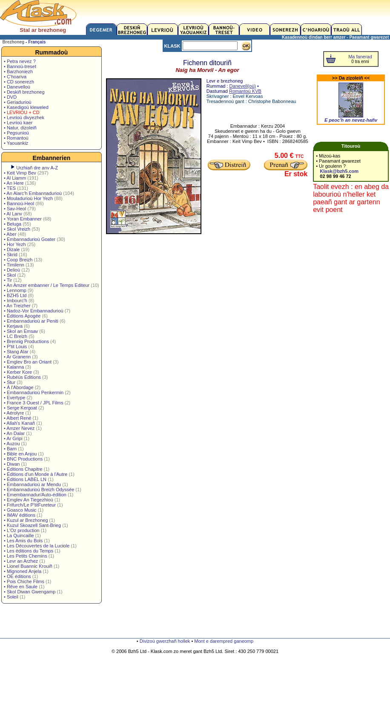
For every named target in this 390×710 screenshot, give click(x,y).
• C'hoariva (15, 76)
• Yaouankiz (16, 143)
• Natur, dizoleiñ (20, 127)
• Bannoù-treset (20, 66)
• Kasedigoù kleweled (26, 107)
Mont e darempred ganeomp (223, 641)
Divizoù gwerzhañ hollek (165, 641)
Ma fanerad (360, 56)
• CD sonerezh (19, 81)
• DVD (10, 97)
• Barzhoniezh (18, 71)
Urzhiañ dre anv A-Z (37, 167)
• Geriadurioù (17, 102)
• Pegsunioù (16, 132)
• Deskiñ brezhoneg (24, 91)
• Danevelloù (17, 86)
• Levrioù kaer (18, 122)
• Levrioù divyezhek (24, 117)
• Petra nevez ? (20, 61)
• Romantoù (16, 137)
